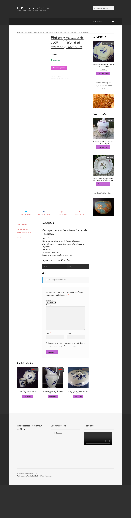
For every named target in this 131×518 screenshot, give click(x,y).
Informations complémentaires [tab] (24, 264)
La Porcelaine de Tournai (33, 8)
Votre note (50, 333)
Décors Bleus (28, 32)
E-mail (69, 366)
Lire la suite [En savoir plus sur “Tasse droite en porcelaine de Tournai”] (27, 430)
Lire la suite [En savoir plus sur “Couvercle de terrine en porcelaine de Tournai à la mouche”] (78, 430)
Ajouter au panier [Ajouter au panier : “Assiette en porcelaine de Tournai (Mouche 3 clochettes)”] (103, 73)
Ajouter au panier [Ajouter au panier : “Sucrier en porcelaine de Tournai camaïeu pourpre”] (103, 147)
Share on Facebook (44, 247)
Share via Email (79, 247)
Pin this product (62, 247)
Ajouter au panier (59, 68)
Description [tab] (22, 257)
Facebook (59, 466)
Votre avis (50, 338)
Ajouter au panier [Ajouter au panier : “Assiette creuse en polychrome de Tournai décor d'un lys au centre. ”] (103, 184)
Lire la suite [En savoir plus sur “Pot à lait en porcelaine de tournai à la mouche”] (52, 430)
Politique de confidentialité (25, 509)
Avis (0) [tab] (19, 271)
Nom (48, 366)
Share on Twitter (26, 247)
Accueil (21, 32)
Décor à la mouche (39, 32)
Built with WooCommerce (43, 509)
